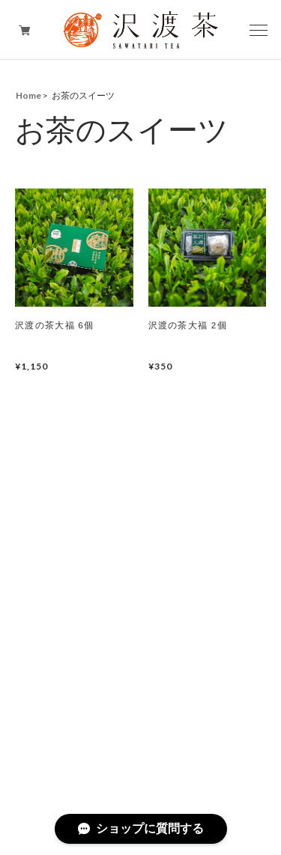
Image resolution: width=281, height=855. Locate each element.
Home (28, 95)
